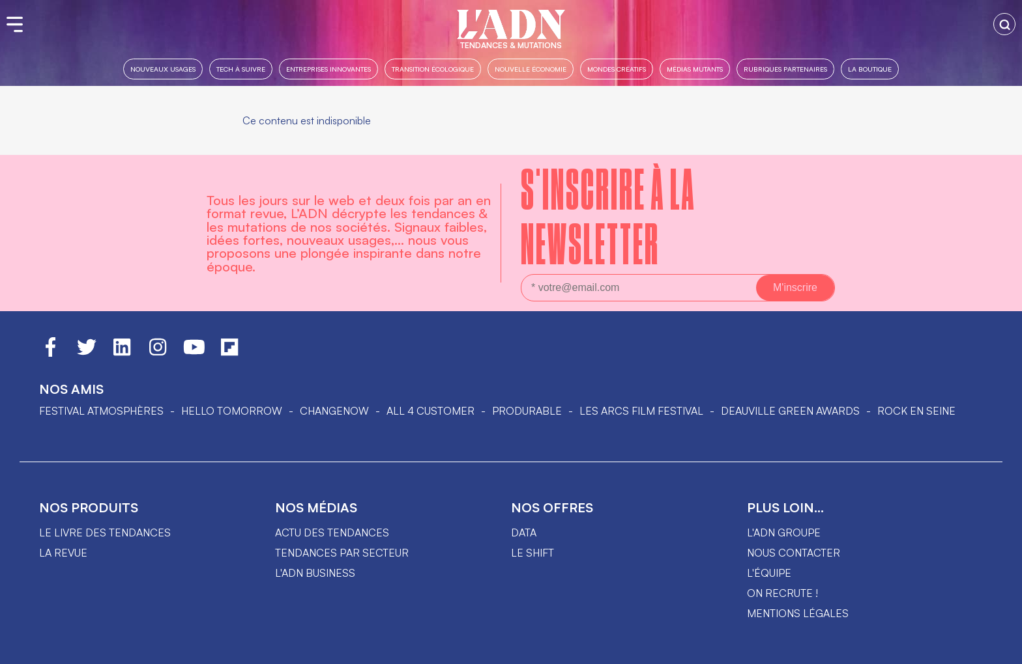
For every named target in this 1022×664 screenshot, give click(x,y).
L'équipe (769, 572)
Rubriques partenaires (785, 68)
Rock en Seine (916, 410)
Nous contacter (793, 552)
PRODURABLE (527, 410)
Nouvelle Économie (530, 68)
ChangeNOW (334, 410)
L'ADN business (315, 572)
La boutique (870, 68)
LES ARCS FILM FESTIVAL (641, 410)
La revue (63, 552)
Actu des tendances (332, 532)
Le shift (532, 552)
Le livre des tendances (105, 532)
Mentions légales (798, 613)
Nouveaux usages (163, 68)
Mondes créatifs (616, 68)
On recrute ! (782, 593)
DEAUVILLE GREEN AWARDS (790, 410)
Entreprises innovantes (328, 68)
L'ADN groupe (784, 532)
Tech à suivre (240, 68)
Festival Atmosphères (101, 410)
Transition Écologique (433, 68)
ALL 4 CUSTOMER (430, 410)
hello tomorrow (231, 410)
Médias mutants (695, 68)
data (523, 532)
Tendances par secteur (342, 552)
